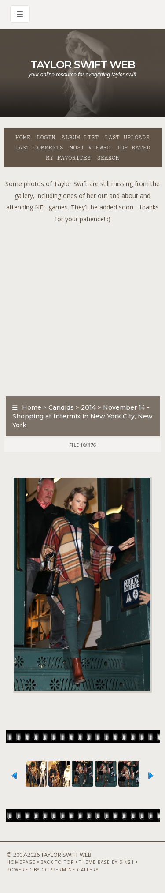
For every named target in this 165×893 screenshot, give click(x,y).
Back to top (57, 862)
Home (22, 137)
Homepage (21, 862)
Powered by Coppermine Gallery (53, 870)
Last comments (39, 147)
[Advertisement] (82, 307)
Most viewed (90, 147)
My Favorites (68, 157)
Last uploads (127, 137)
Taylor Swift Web (82, 64)
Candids (61, 407)
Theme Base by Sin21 (106, 862)
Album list (80, 137)
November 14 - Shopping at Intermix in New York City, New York (82, 416)
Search (108, 157)
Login (46, 137)
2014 (88, 407)
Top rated (133, 147)
